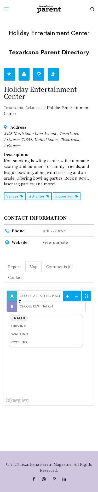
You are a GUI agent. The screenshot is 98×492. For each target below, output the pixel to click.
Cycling (19, 342)
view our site (55, 242)
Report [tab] (14, 266)
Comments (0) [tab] (59, 266)
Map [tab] (33, 266)
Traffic (19, 318)
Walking (19, 334)
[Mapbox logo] (17, 401)
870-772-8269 (54, 230)
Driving (19, 326)
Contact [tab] (15, 277)
